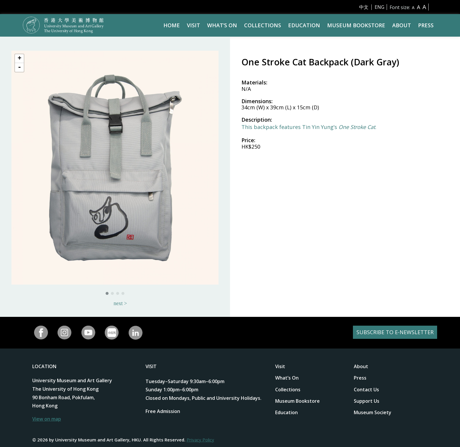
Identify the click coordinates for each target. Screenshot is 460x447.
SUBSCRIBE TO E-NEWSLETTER (392, 332)
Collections (262, 25)
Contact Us (366, 389)
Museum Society (372, 412)
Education (304, 25)
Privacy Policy (200, 440)
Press (426, 25)
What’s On (222, 25)
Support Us (366, 401)
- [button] (19, 67)
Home (171, 25)
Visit (193, 25)
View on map (46, 419)
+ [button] (19, 58)
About (401, 25)
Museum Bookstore (356, 25)
